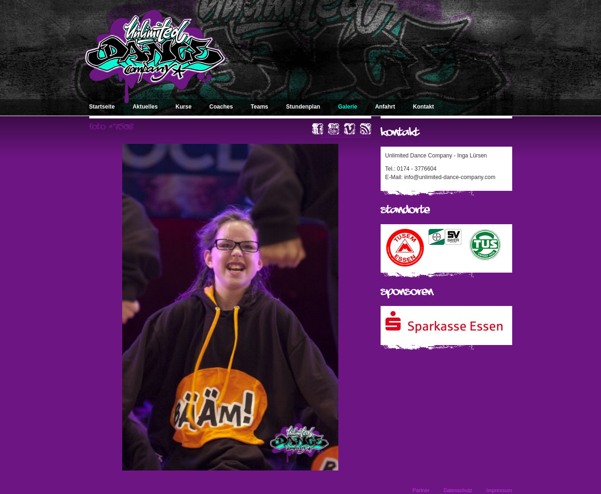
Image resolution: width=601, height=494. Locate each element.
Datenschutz (458, 490)
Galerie (347, 106)
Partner (421, 490)
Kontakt (423, 106)
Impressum (499, 490)
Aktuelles (145, 106)
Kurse (184, 106)
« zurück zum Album (345, 135)
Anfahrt (385, 106)
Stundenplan (303, 106)
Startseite (102, 106)
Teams (259, 106)
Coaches (221, 106)
